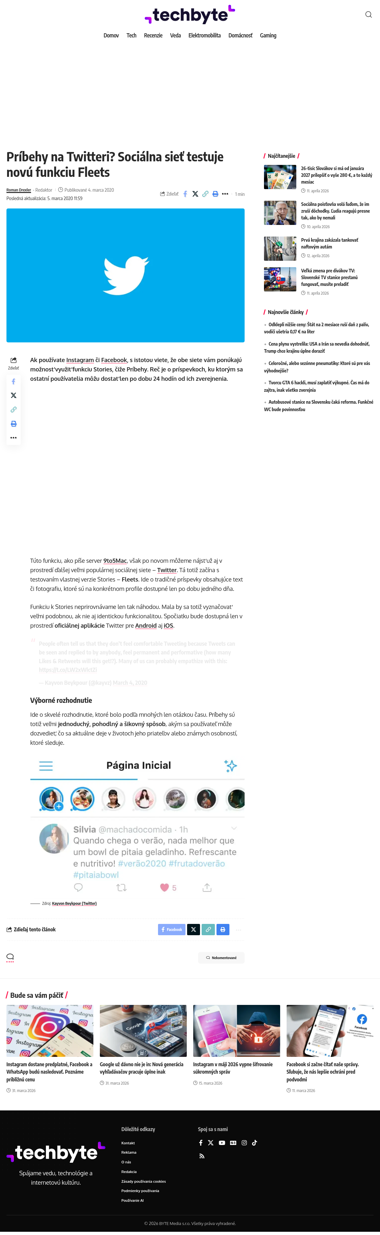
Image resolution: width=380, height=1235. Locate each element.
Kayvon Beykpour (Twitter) (77, 902)
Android (147, 625)
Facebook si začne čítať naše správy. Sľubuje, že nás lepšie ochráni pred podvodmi (324, 1072)
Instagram (81, 359)
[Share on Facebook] (185, 194)
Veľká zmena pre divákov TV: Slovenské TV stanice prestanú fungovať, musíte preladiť (329, 272)
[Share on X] (195, 194)
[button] (368, 14)
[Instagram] (244, 1144)
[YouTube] (222, 1144)
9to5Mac (116, 560)
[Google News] (233, 1144)
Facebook (116, 359)
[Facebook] (201, 1144)
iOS (169, 625)
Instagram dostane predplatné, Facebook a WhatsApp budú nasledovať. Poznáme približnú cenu (49, 1072)
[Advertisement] (190, 90)
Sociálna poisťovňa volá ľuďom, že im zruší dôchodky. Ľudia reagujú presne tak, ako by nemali (335, 206)
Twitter (168, 569)
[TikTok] (254, 1144)
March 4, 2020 (131, 682)
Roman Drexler (20, 190)
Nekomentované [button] (215, 959)
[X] (211, 1144)
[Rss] (202, 1157)
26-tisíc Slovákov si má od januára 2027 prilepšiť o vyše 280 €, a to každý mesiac (336, 170)
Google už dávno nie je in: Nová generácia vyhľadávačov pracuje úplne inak (140, 1072)
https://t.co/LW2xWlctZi (81, 669)
